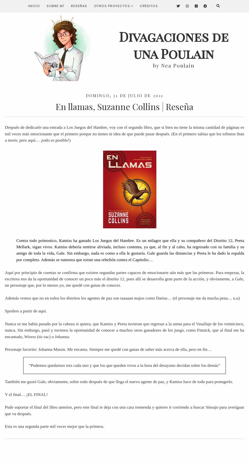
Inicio (34, 6)
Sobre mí (55, 6)
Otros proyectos (113, 6)
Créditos (149, 6)
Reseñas (79, 6)
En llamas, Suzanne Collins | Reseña (124, 106)
